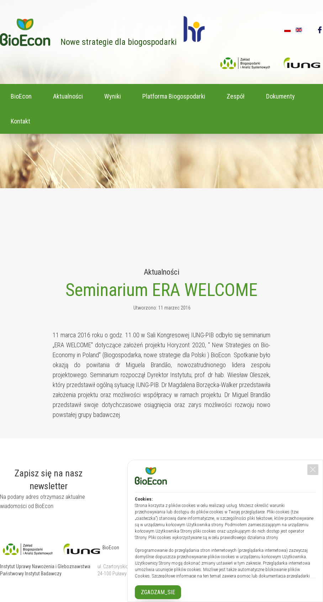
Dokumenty (280, 96)
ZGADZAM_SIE (158, 592)
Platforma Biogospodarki (173, 96)
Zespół (236, 96)
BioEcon (21, 96)
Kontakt (20, 121)
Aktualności (68, 96)
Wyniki (112, 96)
